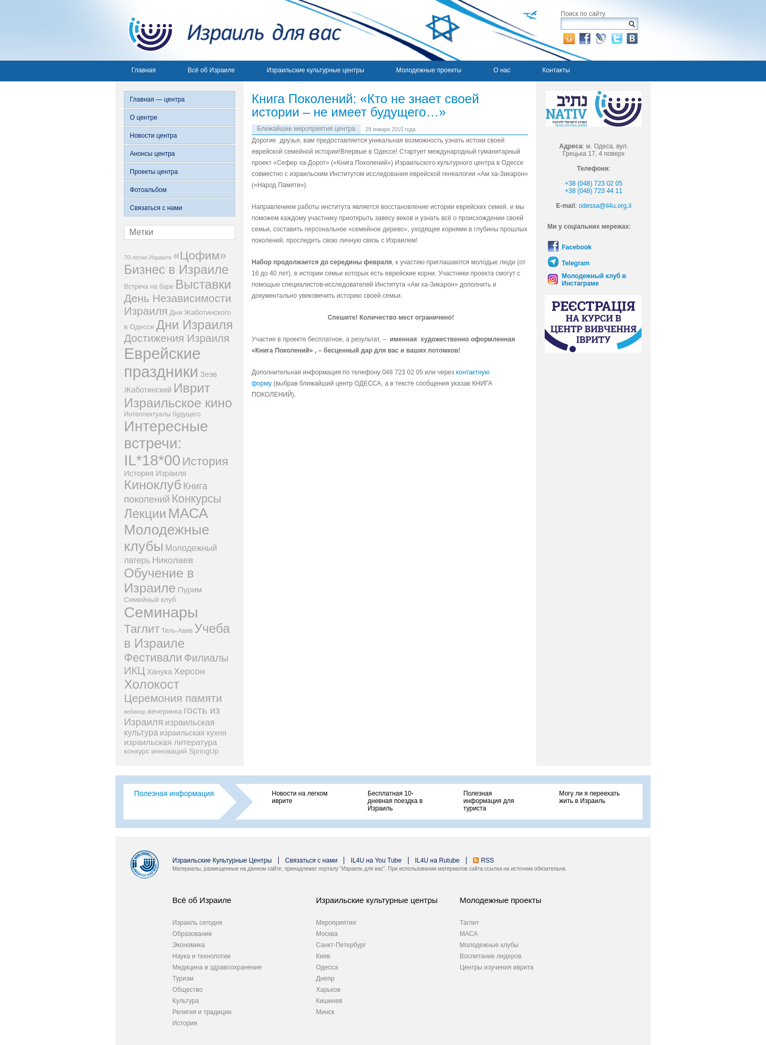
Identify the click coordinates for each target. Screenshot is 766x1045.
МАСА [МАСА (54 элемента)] (188, 513)
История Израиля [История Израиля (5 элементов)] (155, 473)
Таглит (469, 922)
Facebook (577, 247)
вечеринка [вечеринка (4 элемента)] (165, 711)
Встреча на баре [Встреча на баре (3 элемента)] (148, 286)
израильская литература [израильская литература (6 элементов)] (170, 742)
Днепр (325, 978)
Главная (143, 70)
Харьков (328, 989)
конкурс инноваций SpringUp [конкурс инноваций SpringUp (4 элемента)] (171, 751)
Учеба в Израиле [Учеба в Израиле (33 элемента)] (177, 635)
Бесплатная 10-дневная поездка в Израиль (395, 801)
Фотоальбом (148, 190)
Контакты (556, 70)
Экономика (188, 945)
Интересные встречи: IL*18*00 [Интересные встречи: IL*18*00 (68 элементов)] (166, 443)
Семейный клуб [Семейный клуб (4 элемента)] (150, 600)
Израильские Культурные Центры (222, 860)
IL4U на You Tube (376, 860)
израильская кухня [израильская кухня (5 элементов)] (193, 733)
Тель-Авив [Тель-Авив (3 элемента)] (177, 630)
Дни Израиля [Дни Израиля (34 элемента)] (194, 324)
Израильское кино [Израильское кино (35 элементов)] (178, 403)
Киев (323, 956)
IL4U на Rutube (437, 860)
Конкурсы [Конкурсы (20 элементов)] (196, 498)
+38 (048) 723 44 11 (593, 191)
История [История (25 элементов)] (205, 461)
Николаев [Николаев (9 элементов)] (172, 560)
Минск (325, 1012)
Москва (327, 934)
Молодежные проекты (429, 70)
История (184, 1023)
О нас (501, 70)
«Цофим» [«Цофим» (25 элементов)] (200, 255)
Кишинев (329, 1001)
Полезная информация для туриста (488, 801)
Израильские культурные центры (315, 70)
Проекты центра (154, 171)
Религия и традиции (201, 1012)
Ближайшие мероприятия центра (306, 128)
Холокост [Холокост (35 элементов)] (151, 684)
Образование (192, 934)
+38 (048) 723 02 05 (593, 183)
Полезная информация (174, 793)
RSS (487, 860)
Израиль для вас (228, 30)
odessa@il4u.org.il (605, 206)
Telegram (575, 263)
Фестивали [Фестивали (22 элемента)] (153, 657)
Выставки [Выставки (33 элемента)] (203, 284)
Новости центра (153, 135)
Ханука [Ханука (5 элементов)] (159, 671)
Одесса (327, 967)
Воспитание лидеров (490, 956)
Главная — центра (157, 99)
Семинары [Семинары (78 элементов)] (161, 612)
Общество (187, 989)
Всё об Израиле (211, 70)
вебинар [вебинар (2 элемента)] (135, 711)
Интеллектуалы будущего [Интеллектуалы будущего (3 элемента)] (162, 414)
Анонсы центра (152, 153)
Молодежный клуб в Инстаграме (594, 279)
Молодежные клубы (489, 945)
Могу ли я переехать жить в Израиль (589, 797)
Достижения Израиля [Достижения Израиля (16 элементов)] (176, 338)
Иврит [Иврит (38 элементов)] (191, 388)
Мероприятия (336, 922)
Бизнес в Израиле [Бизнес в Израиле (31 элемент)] (176, 270)
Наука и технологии (201, 956)
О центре (143, 117)
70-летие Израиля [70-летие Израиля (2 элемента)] (147, 257)
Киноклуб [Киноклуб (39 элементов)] (152, 485)
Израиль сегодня (197, 922)
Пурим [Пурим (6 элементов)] (190, 589)
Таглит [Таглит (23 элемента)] (142, 629)
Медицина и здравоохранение (217, 967)
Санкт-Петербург (341, 945)
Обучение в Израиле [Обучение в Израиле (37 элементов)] (159, 580)
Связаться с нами (156, 208)
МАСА (469, 934)
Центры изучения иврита (497, 967)
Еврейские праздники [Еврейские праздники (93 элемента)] (162, 362)
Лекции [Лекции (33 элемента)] (145, 513)
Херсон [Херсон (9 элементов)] (189, 671)
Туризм (183, 978)
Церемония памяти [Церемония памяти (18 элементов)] (173, 698)
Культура (185, 1001)
